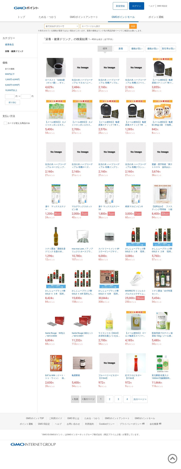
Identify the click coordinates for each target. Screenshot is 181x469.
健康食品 (9, 44)
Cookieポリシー (107, 424)
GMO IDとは (73, 418)
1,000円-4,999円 (12, 79)
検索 (133, 26)
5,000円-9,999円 (12, 85)
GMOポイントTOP (35, 418)
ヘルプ (151, 6)
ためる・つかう (47, 16)
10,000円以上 (11, 90)
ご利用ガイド (55, 418)
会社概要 (155, 424)
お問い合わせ (73, 424)
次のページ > (140, 399)
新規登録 (120, 6)
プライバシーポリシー (132, 424)
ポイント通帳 (156, 16)
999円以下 (10, 74)
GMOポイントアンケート (84, 16)
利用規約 (89, 424)
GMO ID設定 (162, 6)
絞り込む (12, 102)
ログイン (136, 6)
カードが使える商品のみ (17, 123)
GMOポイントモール (123, 16)
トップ (21, 16)
